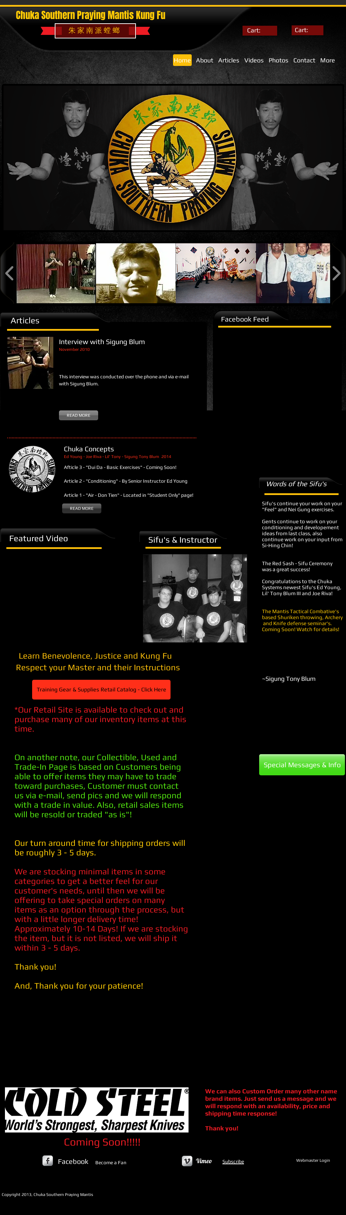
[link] (258, 30)
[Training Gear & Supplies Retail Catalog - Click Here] (101, 690)
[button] (56, 273)
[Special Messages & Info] (302, 764)
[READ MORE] (78, 415)
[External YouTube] (66, 595)
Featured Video (38, 538)
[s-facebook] (47, 1160)
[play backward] (10, 273)
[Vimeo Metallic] (187, 1161)
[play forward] (336, 273)
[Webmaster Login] (313, 1160)
